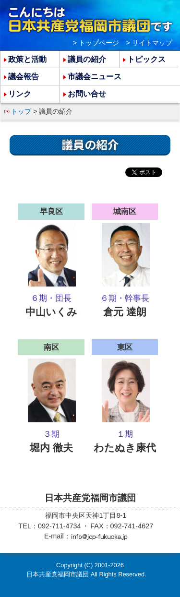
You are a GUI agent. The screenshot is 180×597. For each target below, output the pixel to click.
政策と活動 (27, 59)
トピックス (146, 59)
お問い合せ (87, 94)
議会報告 (23, 76)
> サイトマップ (149, 43)
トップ (21, 111)
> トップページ (96, 43)
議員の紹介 (87, 59)
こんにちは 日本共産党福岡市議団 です (90, 19)
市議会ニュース (94, 76)
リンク (19, 94)
